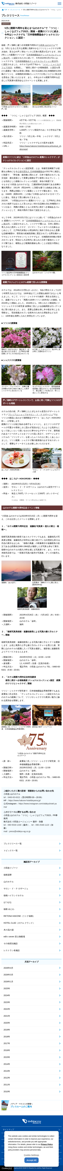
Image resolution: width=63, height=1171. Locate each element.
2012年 (7, 1078)
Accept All (31, 1160)
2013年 (7, 1071)
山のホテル (6, 23)
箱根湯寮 (8, 875)
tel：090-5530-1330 (12, 825)
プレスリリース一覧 (13, 843)
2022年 (7, 1009)
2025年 (7, 988)
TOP (4, 10)
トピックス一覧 (11, 850)
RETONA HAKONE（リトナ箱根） (19, 916)
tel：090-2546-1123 (40, 825)
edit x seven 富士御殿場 (14, 936)
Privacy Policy (47, 1144)
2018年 (7, 1036)
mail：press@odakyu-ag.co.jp (17, 831)
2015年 (7, 1057)
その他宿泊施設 (11, 943)
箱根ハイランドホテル (14, 895)
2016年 (7, 1050)
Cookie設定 (7, 1168)
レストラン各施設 (12, 950)
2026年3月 (8, 975)
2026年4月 (8, 968)
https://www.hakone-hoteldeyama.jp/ (24, 800)
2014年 (7, 1064)
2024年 (7, 995)
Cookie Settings (31, 1155)
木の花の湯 (9, 930)
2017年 (7, 1043)
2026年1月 (8, 981)
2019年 (7, 1030)
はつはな (8, 902)
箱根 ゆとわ (9, 909)
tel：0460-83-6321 (12, 797)
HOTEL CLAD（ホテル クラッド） (19, 923)
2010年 (7, 1091)
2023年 (7, 1002)
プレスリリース (15, 9)
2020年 (7, 1023)
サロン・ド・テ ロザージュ (16, 888)
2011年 (7, 1084)
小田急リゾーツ (11, 868)
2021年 (7, 1016)
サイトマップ (8, 1129)
